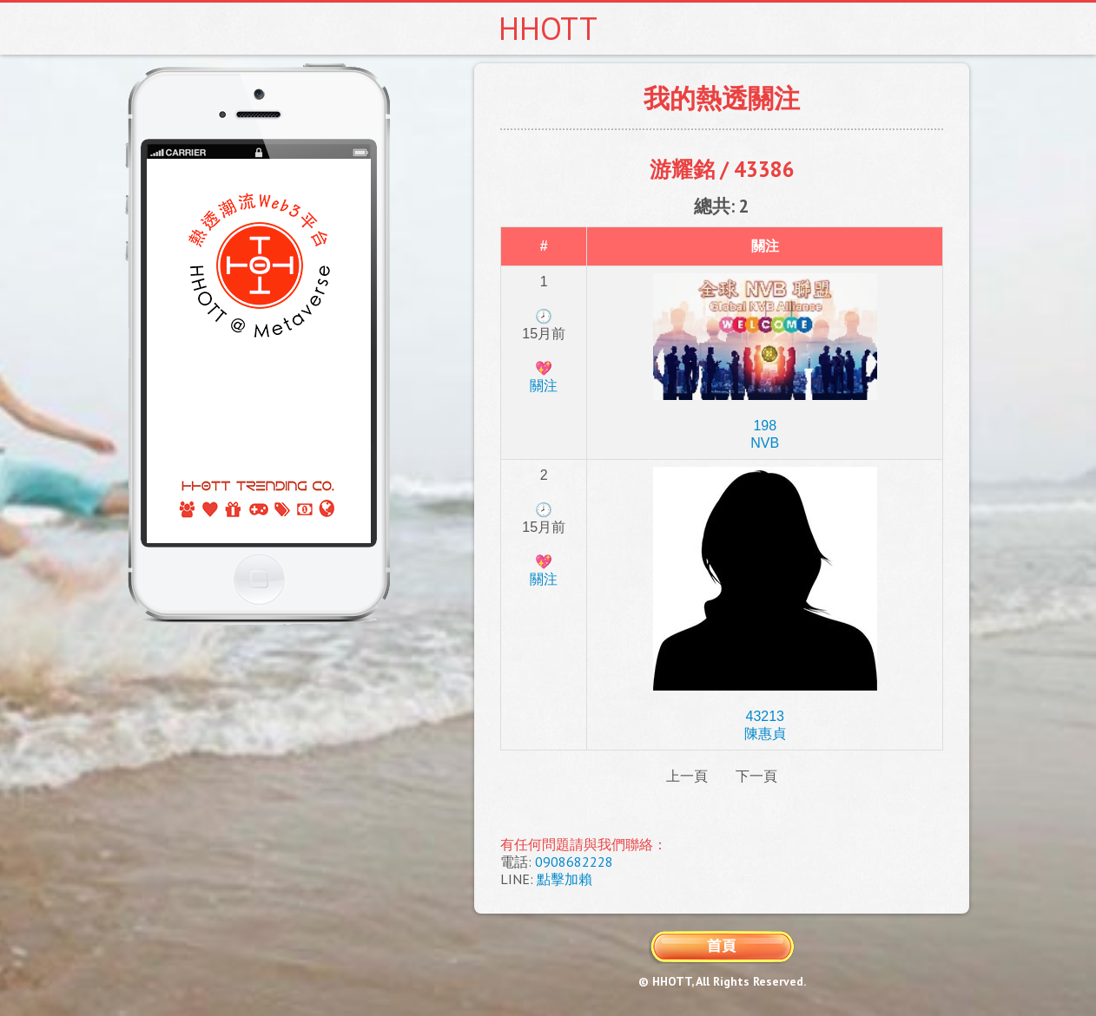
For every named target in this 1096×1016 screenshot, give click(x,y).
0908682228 (574, 861)
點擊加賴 (564, 879)
